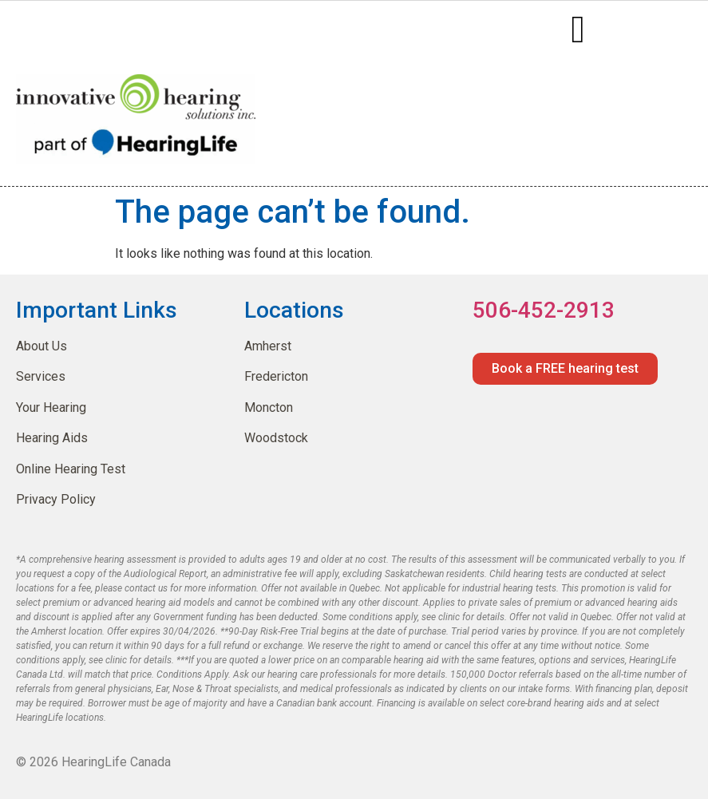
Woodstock (276, 437)
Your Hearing (51, 407)
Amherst (267, 346)
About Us (41, 346)
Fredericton (276, 376)
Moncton (268, 407)
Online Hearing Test (70, 469)
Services (40, 376)
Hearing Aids (52, 437)
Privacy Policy (56, 499)
